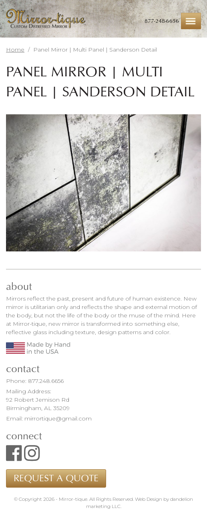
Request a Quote (56, 478)
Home (15, 49)
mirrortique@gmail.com (58, 418)
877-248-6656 (162, 21)
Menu (191, 21)
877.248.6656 (46, 381)
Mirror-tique (46, 19)
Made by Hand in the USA (38, 348)
